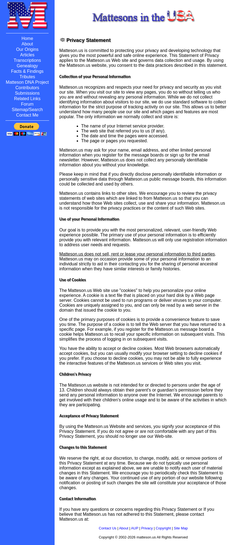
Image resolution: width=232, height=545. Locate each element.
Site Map (181, 528)
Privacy (147, 528)
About (123, 528)
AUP (134, 528)
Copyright (163, 528)
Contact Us (107, 528)
